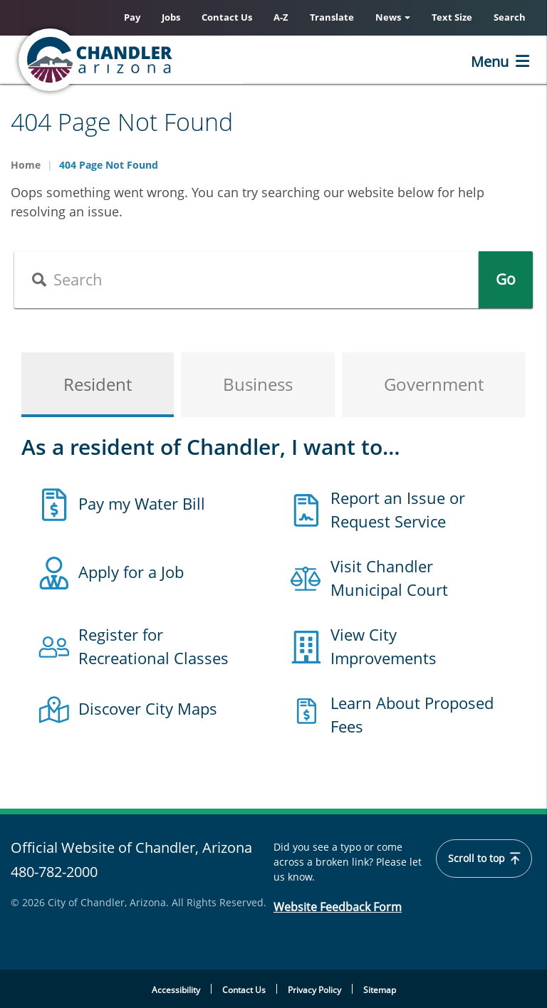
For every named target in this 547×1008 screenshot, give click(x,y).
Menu (490, 61)
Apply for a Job (131, 571)
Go (506, 279)
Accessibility (176, 990)
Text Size (452, 17)
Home (26, 165)
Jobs (171, 17)
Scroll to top (484, 858)
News (392, 17)
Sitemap (379, 990)
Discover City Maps (147, 708)
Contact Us (227, 17)
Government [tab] (434, 384)
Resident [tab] (97, 384)
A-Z (281, 17)
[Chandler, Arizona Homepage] (153, 60)
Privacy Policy (314, 990)
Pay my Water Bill (141, 503)
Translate (332, 17)
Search (510, 17)
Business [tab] (258, 384)
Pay (132, 17)
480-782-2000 (54, 871)
